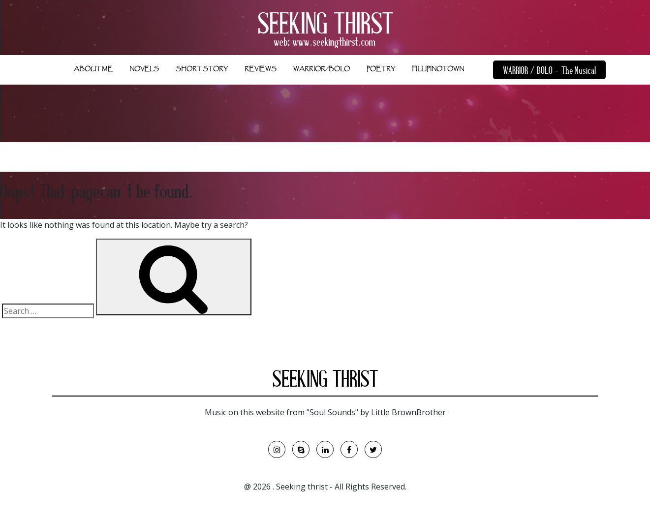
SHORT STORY (202, 68)
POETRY (381, 68)
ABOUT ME (93, 68)
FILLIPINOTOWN (438, 68)
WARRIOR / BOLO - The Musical (549, 71)
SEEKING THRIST (325, 381)
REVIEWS (261, 68)
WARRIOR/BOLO (321, 68)
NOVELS (144, 68)
